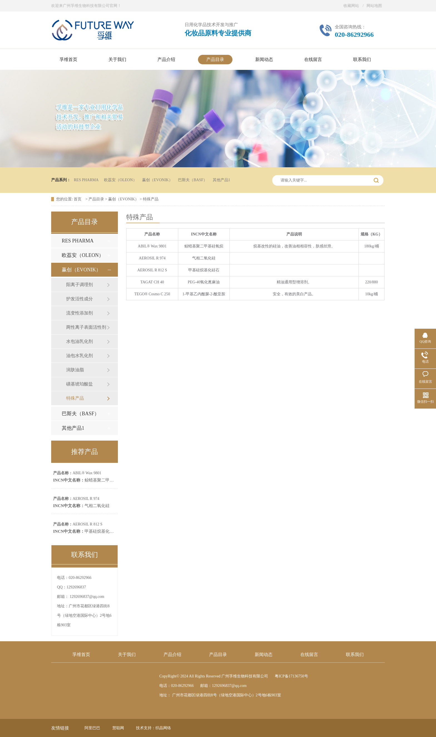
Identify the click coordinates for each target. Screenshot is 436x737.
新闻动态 (263, 654)
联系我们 (355, 654)
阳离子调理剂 (79, 284)
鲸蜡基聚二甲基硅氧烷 (89, 480)
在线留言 (309, 654)
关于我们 (127, 654)
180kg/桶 (371, 246)
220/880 (371, 282)
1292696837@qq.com (87, 596)
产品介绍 (172, 654)
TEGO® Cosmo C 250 (152, 294)
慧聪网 (118, 728)
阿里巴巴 (92, 728)
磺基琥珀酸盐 (79, 384)
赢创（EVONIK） (157, 180)
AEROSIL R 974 (76, 499)
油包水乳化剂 (79, 355)
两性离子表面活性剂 (86, 327)
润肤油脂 (75, 369)
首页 (78, 199)
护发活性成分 (79, 298)
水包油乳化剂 (79, 341)
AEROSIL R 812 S (77, 524)
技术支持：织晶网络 (153, 728)
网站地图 (374, 6)
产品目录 (96, 199)
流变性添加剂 (79, 313)
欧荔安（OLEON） (120, 180)
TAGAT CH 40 (152, 282)
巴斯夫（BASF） (192, 180)
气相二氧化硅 (81, 505)
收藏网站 (351, 6)
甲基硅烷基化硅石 (85, 531)
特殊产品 (150, 199)
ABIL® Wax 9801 (77, 473)
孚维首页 (81, 654)
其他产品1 (221, 180)
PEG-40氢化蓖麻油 (204, 282)
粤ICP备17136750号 (291, 676)
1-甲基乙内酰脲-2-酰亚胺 (203, 294)
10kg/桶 (371, 294)
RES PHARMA (86, 180)
